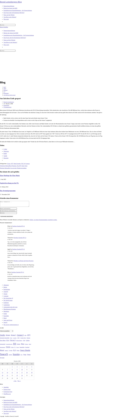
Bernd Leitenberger (8, 102)
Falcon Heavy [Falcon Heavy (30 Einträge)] (19, 341)
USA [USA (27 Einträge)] (21, 355)
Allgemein (6, 286)
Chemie (5, 295)
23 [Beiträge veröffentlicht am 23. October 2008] (17, 376)
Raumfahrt (6, 105)
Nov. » (19, 382)
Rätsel (5, 319)
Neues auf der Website (9, 40)
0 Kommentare (7, 107)
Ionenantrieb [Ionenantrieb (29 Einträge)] (2, 345)
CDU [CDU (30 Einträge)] (18, 339)
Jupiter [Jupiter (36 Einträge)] (18, 345)
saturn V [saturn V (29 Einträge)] (7, 351)
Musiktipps (6, 312)
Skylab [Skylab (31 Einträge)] (10, 351)
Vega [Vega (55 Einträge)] (24, 355)
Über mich (6, 44)
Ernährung (6, 303)
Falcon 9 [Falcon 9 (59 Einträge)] (12, 341)
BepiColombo (17, 163)
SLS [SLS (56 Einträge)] (14, 351)
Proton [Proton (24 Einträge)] (17, 348)
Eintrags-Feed (6, 390)
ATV (12, 163)
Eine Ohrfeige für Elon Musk (10, 175)
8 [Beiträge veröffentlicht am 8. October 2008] (12, 370)
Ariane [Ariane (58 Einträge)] (8, 336)
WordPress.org (7, 395)
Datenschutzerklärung (9, 30)
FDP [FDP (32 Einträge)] (24, 341)
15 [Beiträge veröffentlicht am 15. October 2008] (12, 373)
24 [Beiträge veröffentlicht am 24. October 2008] (22, 376)
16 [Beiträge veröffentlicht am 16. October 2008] (17, 373)
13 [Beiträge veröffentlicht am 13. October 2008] (2, 373)
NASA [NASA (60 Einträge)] (8, 348)
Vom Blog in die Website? (10, 42)
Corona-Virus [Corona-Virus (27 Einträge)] (23, 339)
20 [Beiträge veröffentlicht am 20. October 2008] (2, 376)
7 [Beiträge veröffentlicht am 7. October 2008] (7, 370)
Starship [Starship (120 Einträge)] (16, 355)
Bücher (5, 288)
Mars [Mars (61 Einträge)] (22, 345)
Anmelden (6, 388)
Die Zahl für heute (7, 301)
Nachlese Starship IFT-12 (18, 227)
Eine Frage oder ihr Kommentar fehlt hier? (14, 37)
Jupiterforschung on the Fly (9, 183)
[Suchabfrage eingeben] (7, 25)
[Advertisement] (68, 66)
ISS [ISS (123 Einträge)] (14, 345)
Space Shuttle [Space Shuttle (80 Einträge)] (25, 351)
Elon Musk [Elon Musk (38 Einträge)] (3, 341)
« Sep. (15, 382)
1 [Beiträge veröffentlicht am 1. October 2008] (12, 367)
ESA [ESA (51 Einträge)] (7, 341)
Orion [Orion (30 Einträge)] (12, 348)
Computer (5, 297)
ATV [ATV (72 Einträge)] (29, 336)
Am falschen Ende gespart (9, 95)
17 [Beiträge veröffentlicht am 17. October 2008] (22, 373)
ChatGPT (5, 292)
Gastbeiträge (6, 306)
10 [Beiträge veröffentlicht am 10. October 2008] (22, 370)
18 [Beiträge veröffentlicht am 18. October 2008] (27, 373)
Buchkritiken (6, 290)
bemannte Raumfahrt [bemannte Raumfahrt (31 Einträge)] (4, 339)
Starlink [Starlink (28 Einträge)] (10, 355)
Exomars (27, 163)
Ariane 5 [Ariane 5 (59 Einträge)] (13, 336)
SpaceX (5, 323)
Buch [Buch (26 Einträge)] (11, 338)
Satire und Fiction (7, 321)
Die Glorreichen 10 (8, 299)
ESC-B (23, 163)
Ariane (8, 163)
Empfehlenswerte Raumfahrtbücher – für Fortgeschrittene (18, 35)
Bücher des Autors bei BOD (10, 33)
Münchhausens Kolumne (9, 310)
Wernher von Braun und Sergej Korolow (24, 262)
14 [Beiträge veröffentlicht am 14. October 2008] (7, 373)
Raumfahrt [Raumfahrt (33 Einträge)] (22, 348)
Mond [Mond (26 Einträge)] (30, 345)
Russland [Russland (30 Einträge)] (27, 348)
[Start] (4, 87)
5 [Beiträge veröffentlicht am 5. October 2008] (31, 367)
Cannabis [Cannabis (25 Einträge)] (15, 338)
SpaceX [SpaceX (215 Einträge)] (4, 355)
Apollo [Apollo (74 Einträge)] (2, 336)
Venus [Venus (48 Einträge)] (29, 355)
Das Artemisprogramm (7, 191)
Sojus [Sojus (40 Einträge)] (18, 351)
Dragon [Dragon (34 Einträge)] (28, 339)
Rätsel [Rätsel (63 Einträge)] (2, 351)
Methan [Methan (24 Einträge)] (26, 345)
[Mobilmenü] (4, 27)
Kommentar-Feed (7, 392)
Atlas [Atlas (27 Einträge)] (25, 336)
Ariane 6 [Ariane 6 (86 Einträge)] (20, 336)
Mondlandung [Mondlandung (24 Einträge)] (2, 348)
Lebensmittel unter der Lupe (10, 308)
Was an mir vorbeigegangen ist (11, 325)
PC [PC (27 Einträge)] (15, 348)
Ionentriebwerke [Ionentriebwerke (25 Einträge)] (9, 345)
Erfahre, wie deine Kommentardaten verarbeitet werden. (43, 221)
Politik (5, 314)
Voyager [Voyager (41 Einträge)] (2, 358)
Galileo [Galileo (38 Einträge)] (28, 341)
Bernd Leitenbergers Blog (11, 2)
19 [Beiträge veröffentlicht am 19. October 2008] (31, 373)
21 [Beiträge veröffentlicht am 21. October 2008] (7, 376)
